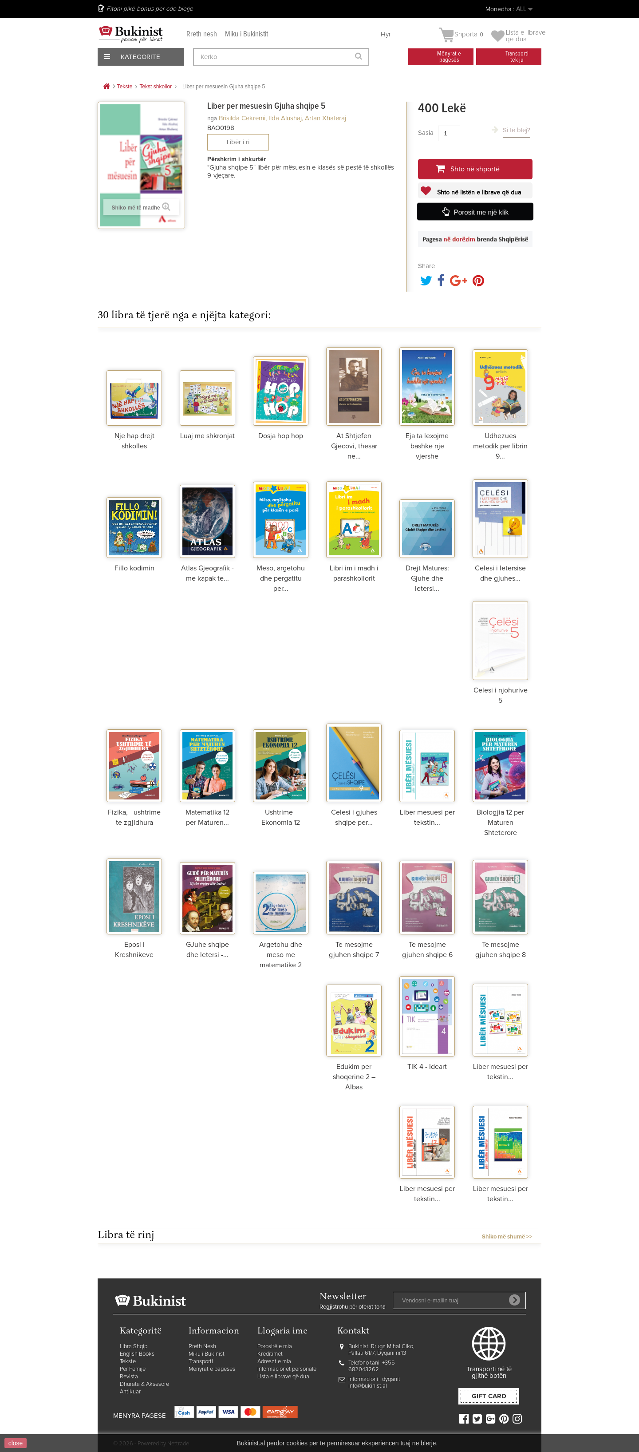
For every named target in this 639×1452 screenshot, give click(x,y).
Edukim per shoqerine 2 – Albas (354, 1077)
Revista (129, 1377)
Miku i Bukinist (207, 1354)
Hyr (386, 34)
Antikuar (130, 1392)
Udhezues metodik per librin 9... (500, 446)
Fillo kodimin (134, 568)
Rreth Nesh (202, 1346)
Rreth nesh (201, 34)
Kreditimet (270, 1354)
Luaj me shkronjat (207, 435)
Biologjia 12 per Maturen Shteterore (500, 822)
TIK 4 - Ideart (427, 1066)
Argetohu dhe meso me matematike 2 (280, 955)
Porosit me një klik (481, 212)
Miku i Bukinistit (246, 34)
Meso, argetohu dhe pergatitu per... (280, 578)
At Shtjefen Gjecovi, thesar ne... (354, 446)
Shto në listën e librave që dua (478, 193)
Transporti (201, 1362)
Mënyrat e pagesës (212, 1369)
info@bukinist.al (367, 1386)
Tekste (128, 1362)
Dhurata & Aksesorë (144, 1384)
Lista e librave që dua (283, 1377)
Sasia (426, 133)
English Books (137, 1354)
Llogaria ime (282, 1331)
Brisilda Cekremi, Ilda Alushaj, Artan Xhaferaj (282, 118)
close (15, 1443)
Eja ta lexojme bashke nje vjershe (427, 446)
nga (212, 118)
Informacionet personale (286, 1369)
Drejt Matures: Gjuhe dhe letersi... (427, 578)
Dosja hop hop (280, 435)
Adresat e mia (274, 1362)
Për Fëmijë (133, 1369)
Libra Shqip (133, 1346)
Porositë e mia (274, 1346)
